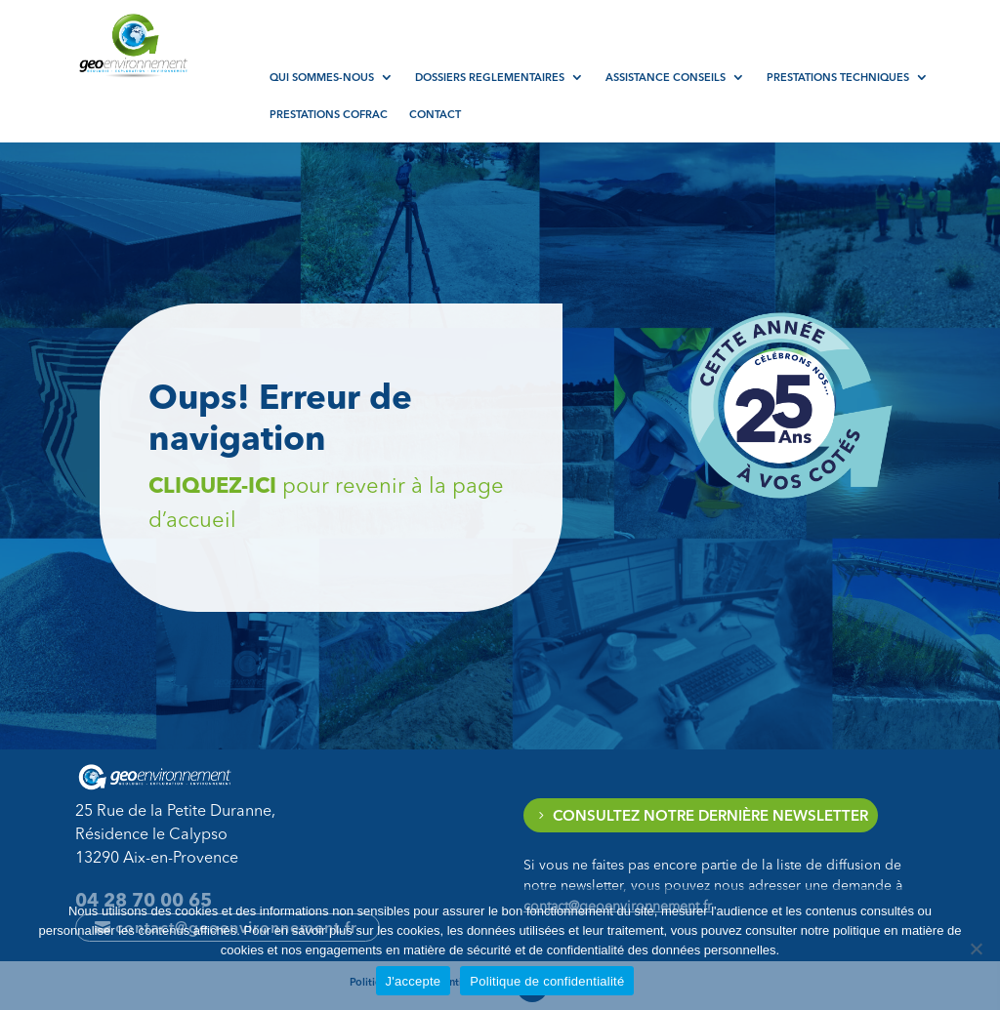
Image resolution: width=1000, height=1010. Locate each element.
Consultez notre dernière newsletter (710, 815)
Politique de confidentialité (547, 981)
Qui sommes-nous (322, 77)
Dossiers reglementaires (489, 77)
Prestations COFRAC (329, 114)
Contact (435, 114)
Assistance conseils (665, 77)
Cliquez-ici (391, 485)
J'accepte (413, 981)
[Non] (975, 948)
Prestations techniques (838, 77)
